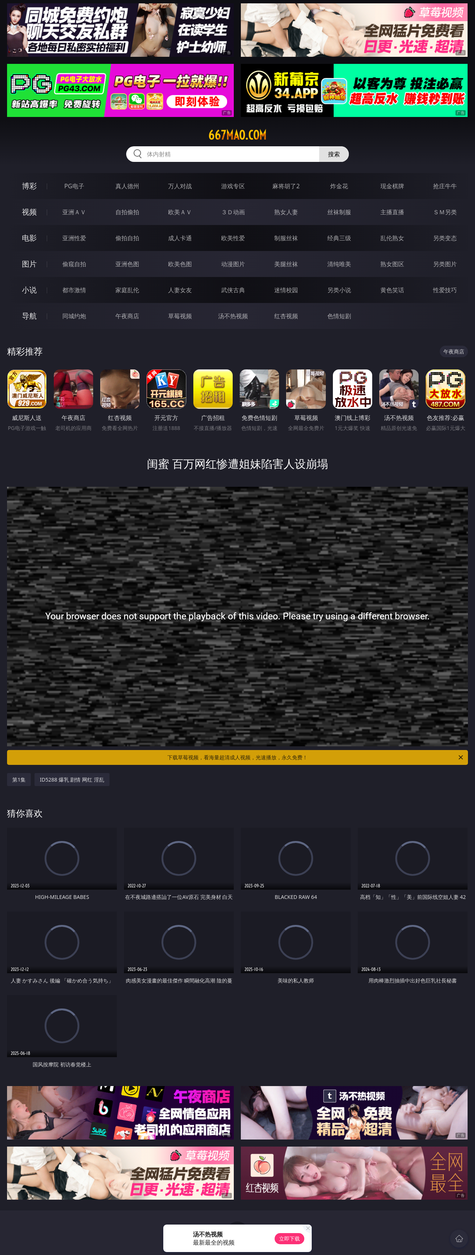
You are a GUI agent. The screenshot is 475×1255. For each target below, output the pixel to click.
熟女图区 (392, 264)
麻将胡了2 (285, 186)
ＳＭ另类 (445, 212)
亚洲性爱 (74, 238)
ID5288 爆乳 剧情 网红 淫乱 (72, 779)
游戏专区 (233, 186)
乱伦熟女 (392, 238)
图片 (29, 264)
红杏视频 (286, 316)
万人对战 (180, 186)
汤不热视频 (233, 316)
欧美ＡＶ (180, 212)
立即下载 (289, 1238)
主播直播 (392, 212)
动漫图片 (233, 264)
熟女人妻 (286, 212)
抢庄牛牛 (445, 186)
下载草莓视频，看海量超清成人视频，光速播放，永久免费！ (315, 757)
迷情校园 (286, 290)
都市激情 (74, 290)
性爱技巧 (445, 290)
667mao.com (237, 135)
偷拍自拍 (127, 238)
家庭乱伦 (127, 290)
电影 (29, 238)
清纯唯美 (339, 264)
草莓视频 (180, 316)
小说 (29, 290)
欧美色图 (180, 264)
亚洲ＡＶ (74, 212)
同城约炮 (74, 316)
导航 (29, 316)
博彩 (29, 186)
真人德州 (127, 186)
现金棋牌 (392, 186)
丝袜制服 (339, 212)
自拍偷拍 (127, 212)
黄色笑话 (392, 290)
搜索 (334, 154)
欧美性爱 (233, 238)
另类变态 (445, 238)
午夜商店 (127, 316)
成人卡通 (180, 238)
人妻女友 (180, 290)
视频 (29, 212)
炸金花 (339, 186)
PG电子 (74, 186)
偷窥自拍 (74, 264)
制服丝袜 (286, 238)
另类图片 (445, 264)
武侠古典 (233, 290)
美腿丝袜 (286, 264)
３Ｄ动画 (233, 212)
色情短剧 (339, 316)
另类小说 (339, 290)
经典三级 (339, 238)
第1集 (19, 779)
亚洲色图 (127, 264)
